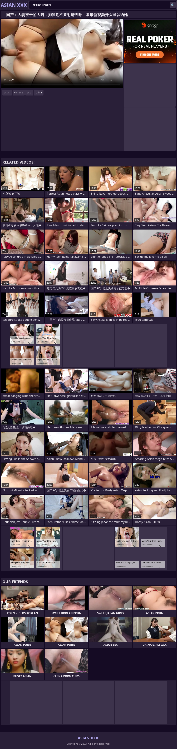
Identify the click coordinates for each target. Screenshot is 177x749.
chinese (18, 92)
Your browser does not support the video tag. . (62, 53)
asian (7, 92)
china (39, 92)
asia (29, 92)
